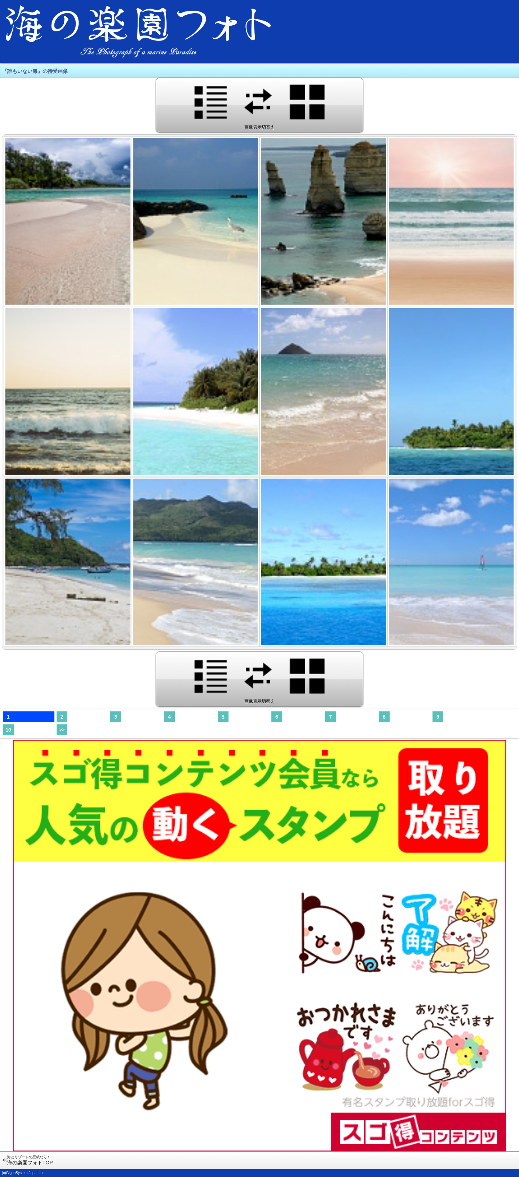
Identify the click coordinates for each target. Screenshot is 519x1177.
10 (8, 730)
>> (62, 729)
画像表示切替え (259, 105)
